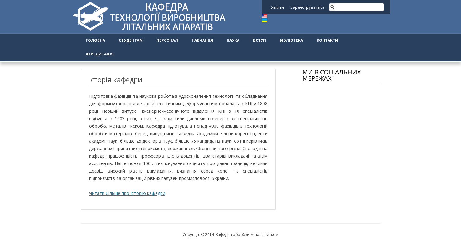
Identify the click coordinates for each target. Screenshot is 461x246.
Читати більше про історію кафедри (127, 193)
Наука (233, 40)
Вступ (259, 40)
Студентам (131, 40)
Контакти (327, 40)
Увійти (277, 7)
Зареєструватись (307, 7)
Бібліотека (291, 40)
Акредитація (99, 54)
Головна (95, 40)
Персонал (167, 40)
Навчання (202, 40)
